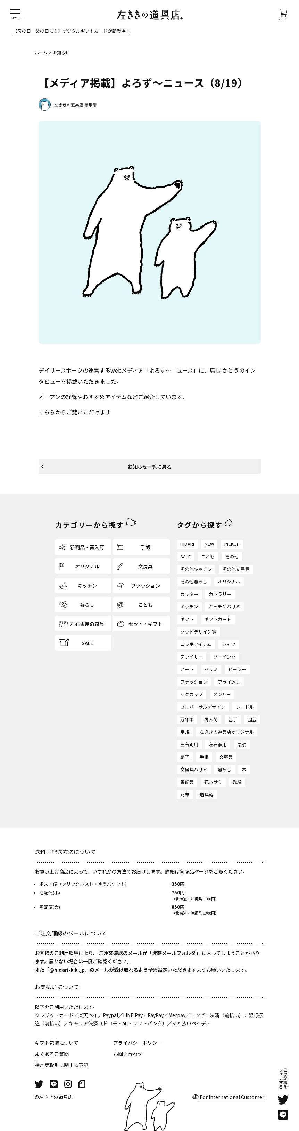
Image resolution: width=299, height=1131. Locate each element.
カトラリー (220, 594)
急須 (241, 744)
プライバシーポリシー (137, 1042)
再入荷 (211, 719)
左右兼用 (218, 744)
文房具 (226, 757)
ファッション (193, 681)
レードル (245, 706)
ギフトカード (217, 619)
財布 (184, 794)
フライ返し (229, 681)
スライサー (191, 656)
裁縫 (237, 782)
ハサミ (211, 669)
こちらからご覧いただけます (75, 412)
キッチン (189, 606)
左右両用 (189, 744)
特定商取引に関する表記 (61, 1064)
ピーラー (237, 669)
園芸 (252, 719)
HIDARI (187, 544)
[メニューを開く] (17, 14)
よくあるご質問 (52, 1053)
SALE (185, 556)
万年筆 (187, 719)
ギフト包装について (56, 1042)
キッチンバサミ (224, 606)
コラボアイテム (195, 644)
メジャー (222, 694)
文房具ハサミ (193, 769)
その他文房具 (235, 569)
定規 (184, 731)
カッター (189, 594)
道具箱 (206, 794)
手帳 (204, 757)
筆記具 (187, 782)
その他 (232, 556)
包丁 (232, 719)
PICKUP (232, 544)
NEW (209, 544)
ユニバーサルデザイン (202, 706)
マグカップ (191, 694)
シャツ (228, 644)
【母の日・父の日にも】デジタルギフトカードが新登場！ (71, 31)
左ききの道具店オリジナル (227, 731)
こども (208, 556)
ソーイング (224, 656)
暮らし (224, 769)
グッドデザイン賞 (198, 631)
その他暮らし (193, 581)
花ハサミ (213, 782)
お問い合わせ (127, 1053)
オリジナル (229, 581)
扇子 (184, 757)
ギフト (187, 619)
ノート (187, 669)
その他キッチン (196, 569)
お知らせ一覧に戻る (150, 466)
